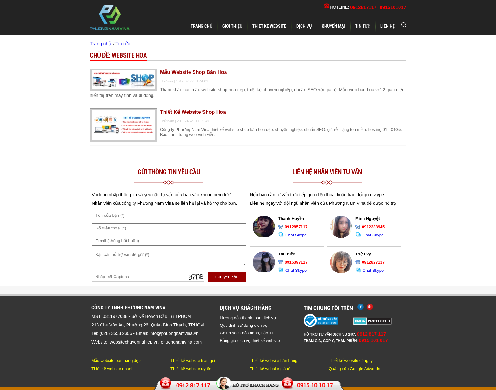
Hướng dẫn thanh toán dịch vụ (248, 317)
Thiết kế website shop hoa (193, 112)
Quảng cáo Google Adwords (354, 368)
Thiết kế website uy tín (190, 368)
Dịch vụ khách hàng (245, 307)
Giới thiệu (232, 26)
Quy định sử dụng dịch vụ (243, 325)
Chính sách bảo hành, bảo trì (246, 333)
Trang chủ (201, 26)
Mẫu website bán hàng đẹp (116, 360)
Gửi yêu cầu (226, 277)
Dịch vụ (304, 26)
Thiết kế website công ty (351, 360)
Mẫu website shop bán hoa (193, 72)
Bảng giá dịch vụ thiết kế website (250, 340)
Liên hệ (387, 26)
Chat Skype (292, 235)
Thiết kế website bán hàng (273, 360)
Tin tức (362, 26)
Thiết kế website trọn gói (192, 360)
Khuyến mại (333, 26)
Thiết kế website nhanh (112, 368)
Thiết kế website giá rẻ (270, 368)
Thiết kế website (269, 26)
